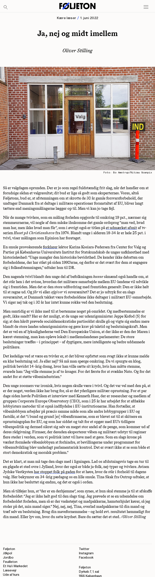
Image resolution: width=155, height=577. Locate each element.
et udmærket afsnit (121, 227)
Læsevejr (10, 570)
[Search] (6, 7)
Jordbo (8, 557)
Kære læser (66, 18)
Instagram (86, 553)
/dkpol (7, 553)
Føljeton (9, 549)
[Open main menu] (146, 7)
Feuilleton (10, 562)
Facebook (86, 557)
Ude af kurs (11, 575)
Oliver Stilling (77, 50)
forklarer (50, 247)
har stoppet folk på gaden (54, 471)
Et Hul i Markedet (15, 566)
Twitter (84, 549)
